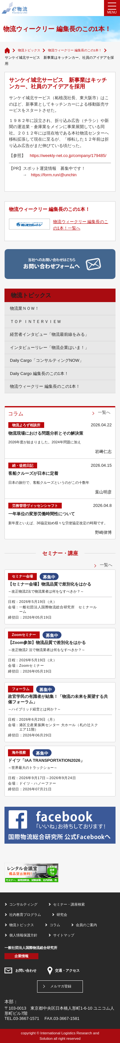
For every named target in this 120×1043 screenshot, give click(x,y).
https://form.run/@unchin (54, 174)
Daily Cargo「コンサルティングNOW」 (47, 360)
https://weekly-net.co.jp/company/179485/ (68, 155)
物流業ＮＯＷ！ (24, 308)
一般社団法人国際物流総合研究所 (30, 948)
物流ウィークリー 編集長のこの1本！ (75, 50)
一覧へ (104, 412)
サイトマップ (63, 935)
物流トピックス (29, 50)
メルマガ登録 (60, 986)
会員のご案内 (86, 925)
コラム (55, 925)
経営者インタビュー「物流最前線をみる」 (49, 334)
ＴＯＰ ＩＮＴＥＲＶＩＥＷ (35, 321)
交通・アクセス (67, 970)
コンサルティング (23, 904)
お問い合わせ (25, 970)
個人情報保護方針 (23, 935)
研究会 (62, 915)
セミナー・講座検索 (69, 904)
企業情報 (21, 956)
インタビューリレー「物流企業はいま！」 (49, 347)
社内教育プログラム (25, 915)
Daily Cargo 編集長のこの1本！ (39, 373)
